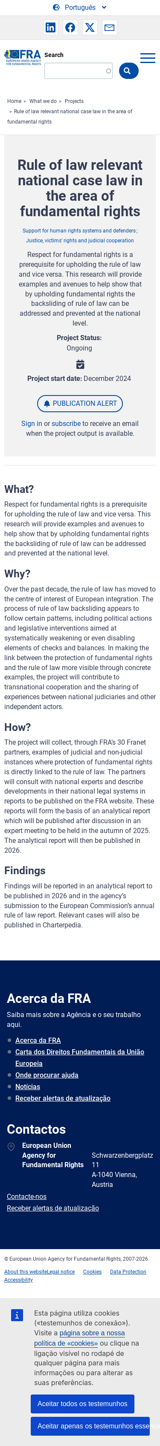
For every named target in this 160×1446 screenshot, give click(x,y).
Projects (74, 101)
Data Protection (128, 1272)
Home (14, 101)
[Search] (78, 71)
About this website (25, 1272)
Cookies (92, 1272)
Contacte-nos (27, 1196)
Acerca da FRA (38, 1040)
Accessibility (18, 1280)
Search (54, 54)
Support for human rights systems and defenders (79, 231)
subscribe (66, 424)
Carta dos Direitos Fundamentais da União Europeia (79, 1058)
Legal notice (61, 1272)
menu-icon (148, 58)
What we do (43, 101)
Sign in (31, 424)
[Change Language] (80, 7)
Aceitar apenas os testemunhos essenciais (94, 1426)
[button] (50, 27)
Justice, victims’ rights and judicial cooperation (80, 241)
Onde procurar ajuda (47, 1075)
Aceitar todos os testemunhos (83, 1403)
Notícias (27, 1087)
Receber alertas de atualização (63, 1098)
